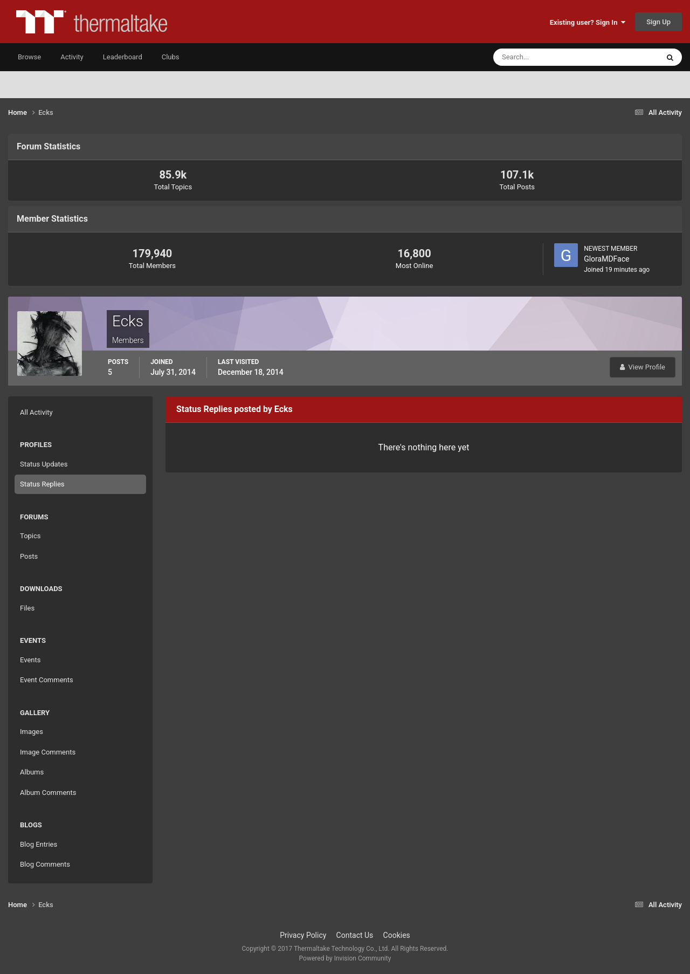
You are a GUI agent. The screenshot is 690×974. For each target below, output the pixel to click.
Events (30, 660)
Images (31, 732)
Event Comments (46, 680)
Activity (72, 57)
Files (27, 608)
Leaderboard (122, 57)
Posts (29, 556)
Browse (29, 57)
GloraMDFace (606, 259)
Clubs (171, 57)
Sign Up (658, 22)
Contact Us (355, 935)
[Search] (543, 57)
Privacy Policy (303, 935)
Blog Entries (38, 844)
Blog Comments (45, 864)
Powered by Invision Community (345, 958)
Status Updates (43, 464)
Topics (30, 536)
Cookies (396, 935)
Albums (32, 772)
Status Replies (42, 484)
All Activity (36, 412)
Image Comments (47, 752)
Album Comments (48, 792)
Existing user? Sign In (587, 22)
